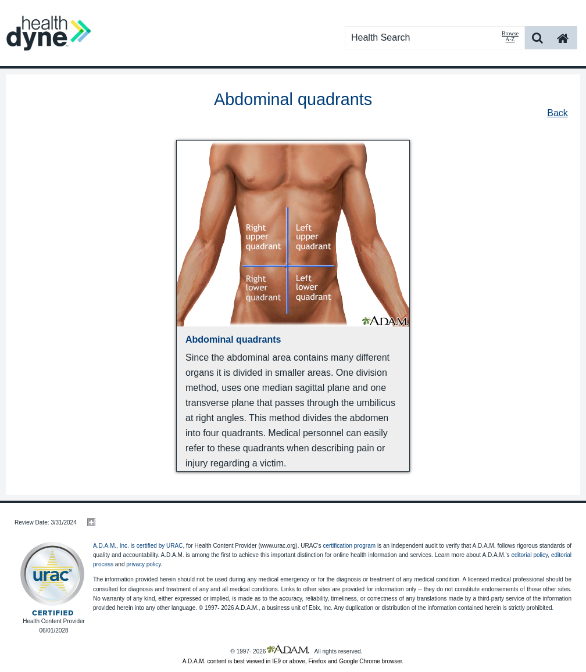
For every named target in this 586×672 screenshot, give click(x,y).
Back (557, 113)
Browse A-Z (510, 36)
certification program (349, 545)
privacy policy (143, 564)
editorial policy (529, 555)
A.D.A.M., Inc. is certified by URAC (138, 545)
